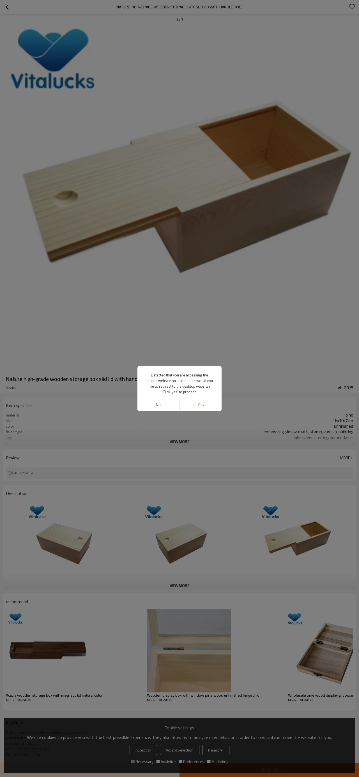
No (158, 404)
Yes (200, 404)
